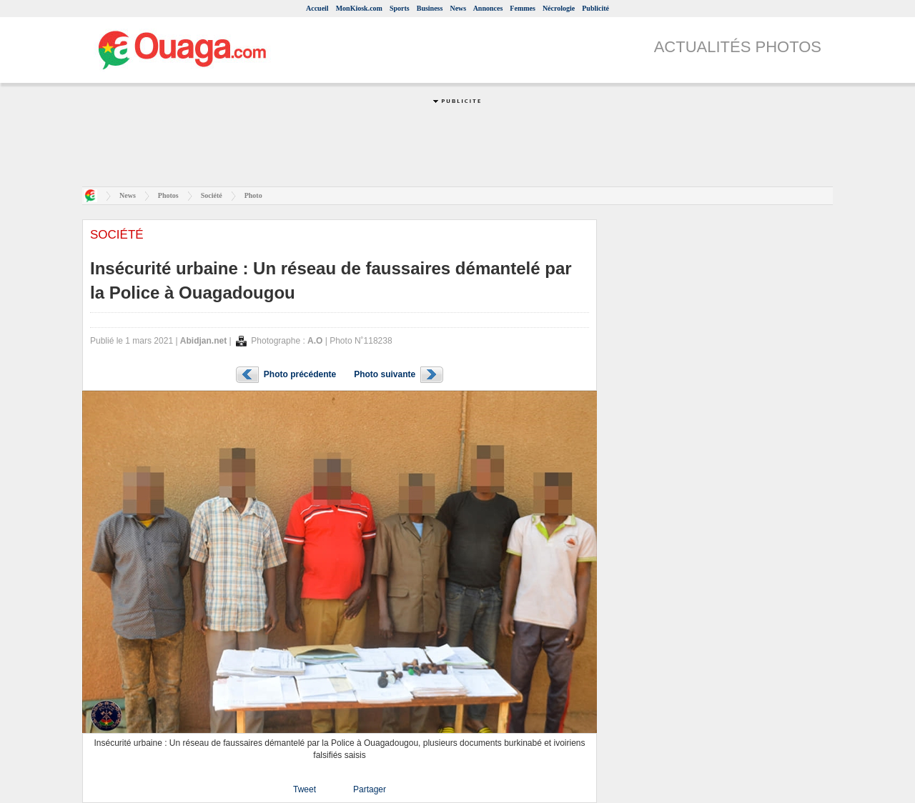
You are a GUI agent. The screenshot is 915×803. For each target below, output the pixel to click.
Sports (400, 8)
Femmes (522, 8)
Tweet (304, 789)
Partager (369, 789)
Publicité (595, 8)
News (458, 8)
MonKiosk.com (359, 8)
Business (430, 8)
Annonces (488, 8)
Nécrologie (559, 8)
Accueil (317, 8)
